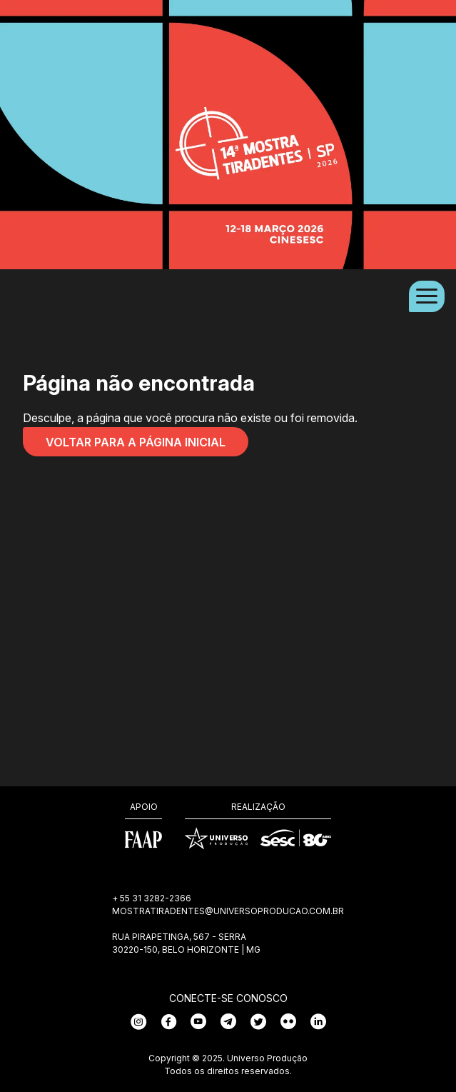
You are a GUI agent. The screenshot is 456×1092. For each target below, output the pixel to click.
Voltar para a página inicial (136, 442)
